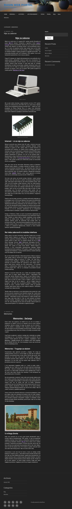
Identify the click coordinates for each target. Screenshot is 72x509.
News (59, 14)
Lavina (46, 48)
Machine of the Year (18, 70)
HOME (5, 14)
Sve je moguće (48, 50)
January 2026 (7, 482)
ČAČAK (42, 14)
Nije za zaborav (10, 33)
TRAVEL (49, 14)
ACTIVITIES (21, 14)
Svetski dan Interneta (24, 158)
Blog (54, 14)
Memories (6, 17)
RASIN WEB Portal (18, 5)
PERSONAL (13, 14)
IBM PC (11, 43)
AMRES (14, 173)
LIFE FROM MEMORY (33, 14)
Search (46, 31)
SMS (39, 240)
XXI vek (24, 441)
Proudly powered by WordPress (38, 502)
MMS (20, 242)
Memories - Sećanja (22, 318)
